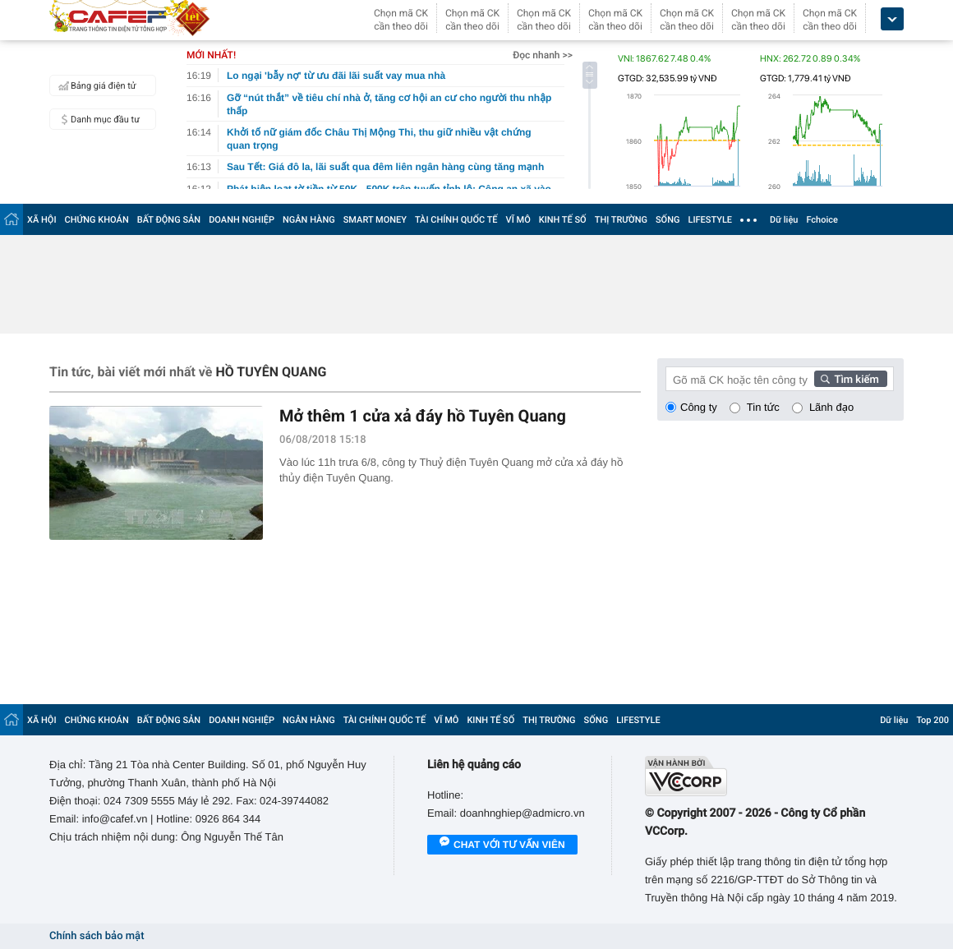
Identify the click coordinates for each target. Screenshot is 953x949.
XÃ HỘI (42, 219)
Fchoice (822, 219)
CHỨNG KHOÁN (97, 219)
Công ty (698, 407)
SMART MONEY (375, 219)
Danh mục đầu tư (97, 119)
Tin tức (763, 407)
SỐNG (668, 219)
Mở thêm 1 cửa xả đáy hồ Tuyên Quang (422, 416)
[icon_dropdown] (892, 19)
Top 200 (932, 720)
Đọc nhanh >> (543, 55)
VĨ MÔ (518, 219)
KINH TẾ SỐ (563, 219)
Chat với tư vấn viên (502, 845)
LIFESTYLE (710, 219)
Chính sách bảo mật (96, 936)
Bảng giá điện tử (95, 85)
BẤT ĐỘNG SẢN (168, 219)
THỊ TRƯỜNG (621, 219)
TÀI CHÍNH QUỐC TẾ (456, 219)
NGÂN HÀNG (309, 219)
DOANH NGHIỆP (241, 219)
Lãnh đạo (831, 407)
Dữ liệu (784, 219)
